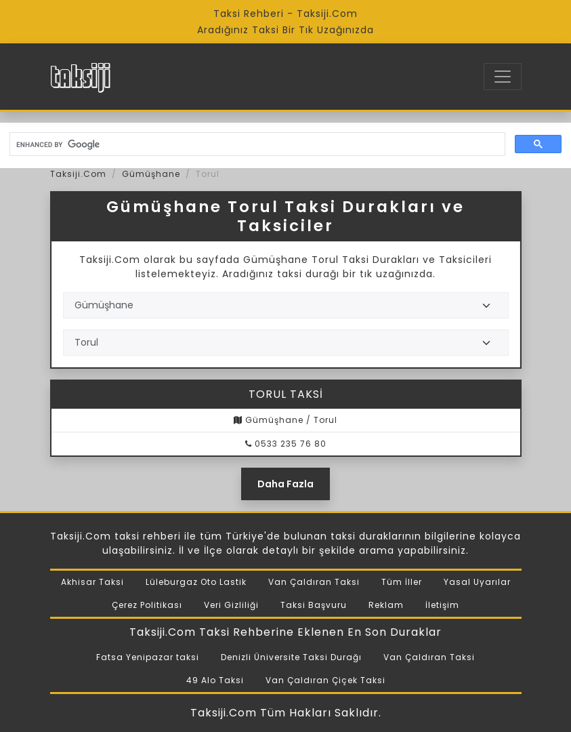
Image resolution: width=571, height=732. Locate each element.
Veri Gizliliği (231, 605)
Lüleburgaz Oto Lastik (196, 582)
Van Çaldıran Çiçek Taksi (325, 680)
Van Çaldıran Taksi (314, 582)
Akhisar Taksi (92, 582)
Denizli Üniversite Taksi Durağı (291, 657)
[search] (256, 144)
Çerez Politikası (147, 605)
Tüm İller (401, 582)
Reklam (386, 605)
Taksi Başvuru (313, 605)
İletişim (442, 605)
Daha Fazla (285, 484)
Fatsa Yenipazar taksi (147, 657)
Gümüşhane (151, 174)
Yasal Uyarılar (477, 582)
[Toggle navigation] (503, 76)
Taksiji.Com (78, 174)
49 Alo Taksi (215, 680)
